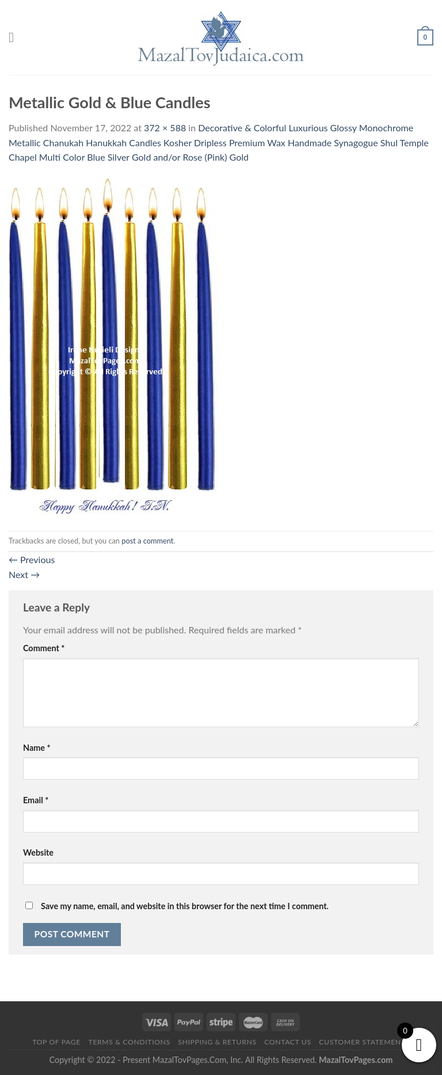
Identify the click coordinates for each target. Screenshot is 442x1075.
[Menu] (15, 37)
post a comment (147, 540)
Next (24, 574)
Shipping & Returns (217, 1042)
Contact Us (287, 1042)
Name (37, 748)
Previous (32, 559)
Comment (43, 648)
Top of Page (56, 1042)
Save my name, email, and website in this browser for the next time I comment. (185, 906)
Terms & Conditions (129, 1042)
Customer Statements (364, 1042)
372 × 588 (165, 127)
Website (38, 852)
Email (35, 800)
